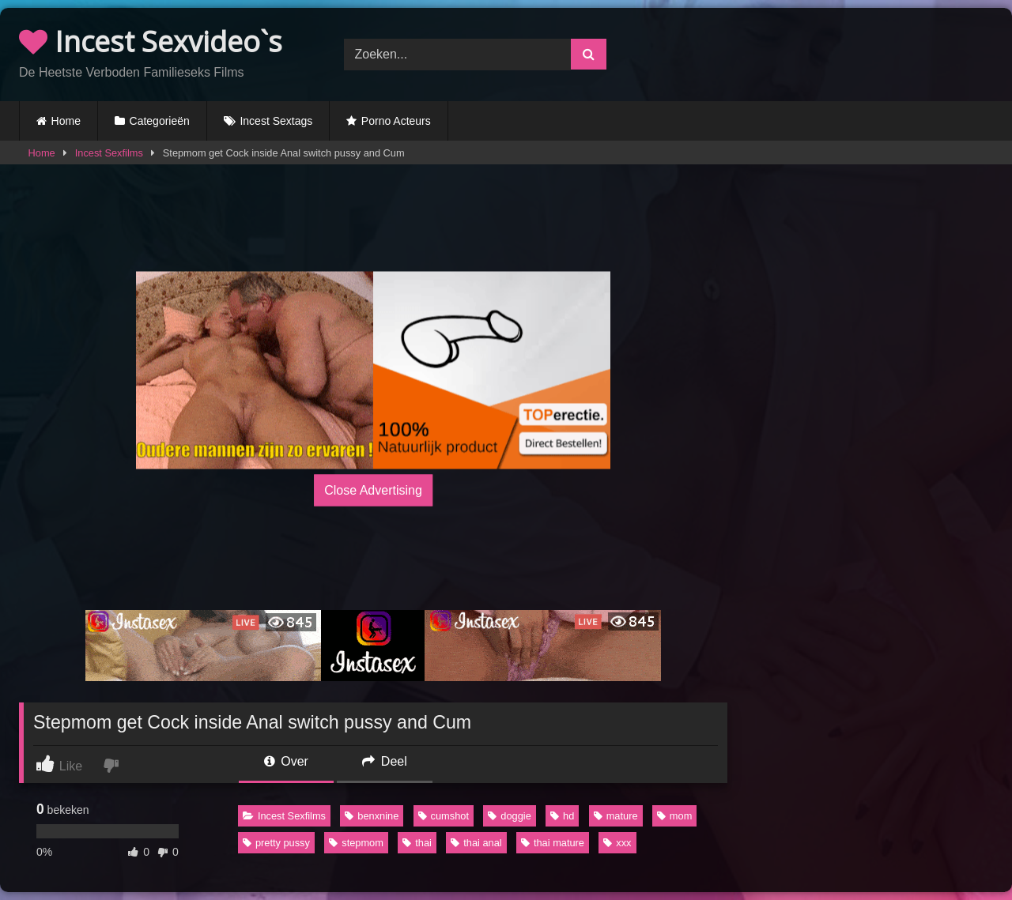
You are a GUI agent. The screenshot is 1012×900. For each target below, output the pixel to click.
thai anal (476, 843)
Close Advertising (373, 490)
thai (417, 843)
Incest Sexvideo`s (150, 41)
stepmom (356, 843)
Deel (384, 761)
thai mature (552, 843)
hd (562, 816)
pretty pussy (276, 843)
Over (286, 761)
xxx (617, 843)
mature (616, 816)
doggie (509, 816)
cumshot (443, 816)
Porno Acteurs (396, 121)
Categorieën (160, 121)
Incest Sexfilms (109, 153)
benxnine (371, 816)
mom (674, 816)
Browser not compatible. (830, 52)
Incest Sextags (276, 121)
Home (66, 121)
